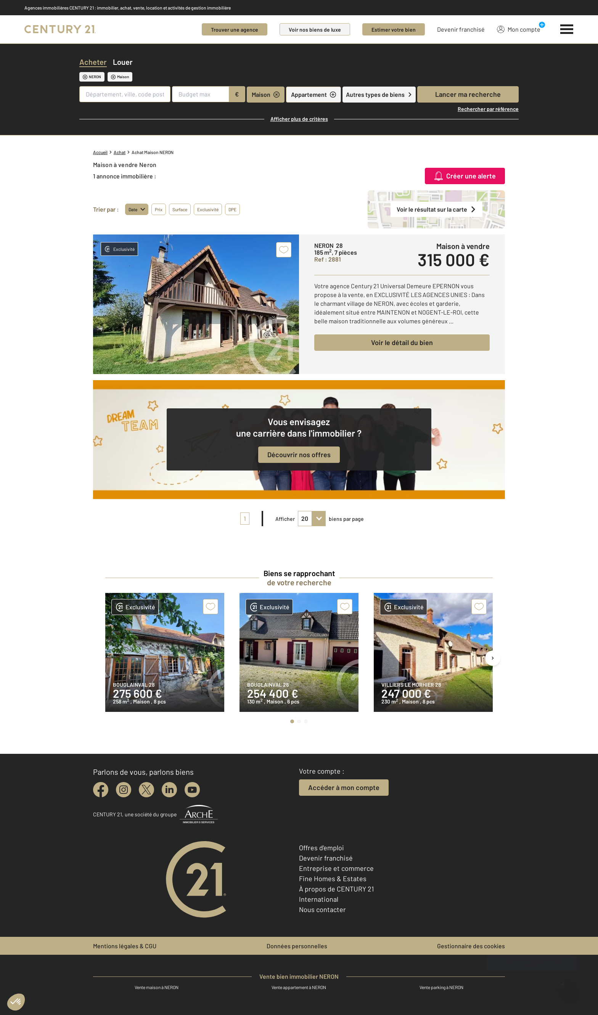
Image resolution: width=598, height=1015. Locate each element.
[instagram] (123, 789)
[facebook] (100, 789)
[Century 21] (60, 29)
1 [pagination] (245, 518)
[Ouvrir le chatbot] (567, 987)
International (318, 899)
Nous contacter (322, 909)
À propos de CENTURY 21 (336, 889)
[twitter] (146, 789)
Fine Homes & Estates (333, 878)
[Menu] (567, 29)
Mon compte (518, 29)
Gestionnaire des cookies (471, 945)
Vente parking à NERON (441, 987)
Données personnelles (297, 945)
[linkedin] (169, 789)
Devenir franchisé (461, 29)
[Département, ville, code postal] (124, 94)
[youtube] (192, 789)
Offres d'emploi (321, 847)
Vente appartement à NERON (299, 987)
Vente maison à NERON (156, 987)
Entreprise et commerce (336, 868)
